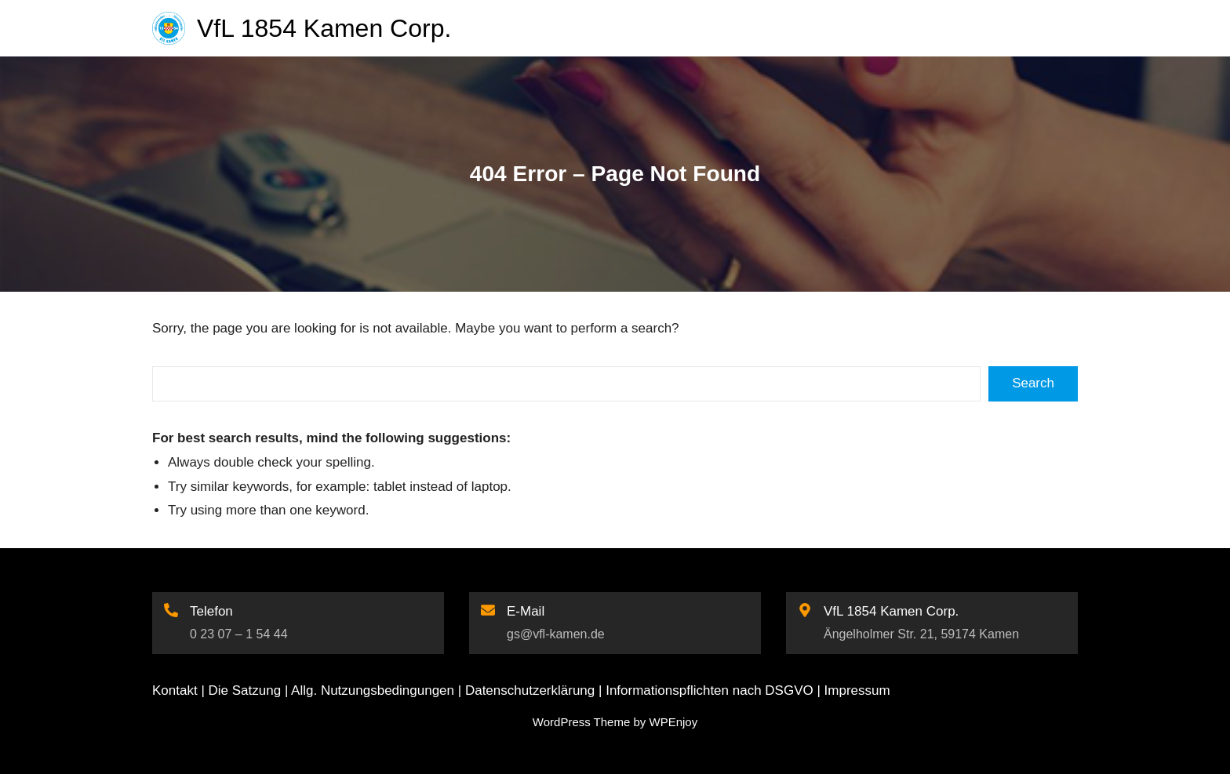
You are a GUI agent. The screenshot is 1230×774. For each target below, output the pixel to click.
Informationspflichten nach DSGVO (709, 690)
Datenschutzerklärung (530, 690)
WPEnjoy (673, 722)
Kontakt (175, 690)
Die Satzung (245, 690)
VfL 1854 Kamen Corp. (324, 28)
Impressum (857, 690)
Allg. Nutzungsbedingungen (372, 690)
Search (1033, 383)
